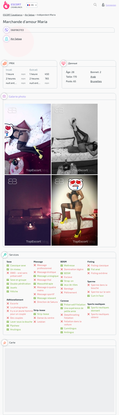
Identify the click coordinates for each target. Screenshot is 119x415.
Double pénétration (20, 283)
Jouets (13, 287)
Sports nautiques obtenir (100, 316)
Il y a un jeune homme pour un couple (21, 312)
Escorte (14, 303)
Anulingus (15, 329)
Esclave (68, 277)
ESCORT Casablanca (12, 14)
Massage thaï (44, 279)
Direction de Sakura (47, 301)
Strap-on (69, 280)
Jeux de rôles (71, 284)
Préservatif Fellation (75, 304)
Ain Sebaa (29, 14)
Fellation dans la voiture (73, 323)
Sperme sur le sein (100, 291)
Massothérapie (45, 283)
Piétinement (70, 292)
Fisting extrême (99, 273)
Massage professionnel (44, 267)
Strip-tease (43, 314)
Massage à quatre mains (46, 289)
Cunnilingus (70, 328)
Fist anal (95, 269)
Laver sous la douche (21, 321)
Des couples (16, 317)
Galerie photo (13, 96)
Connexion (109, 4)
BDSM (67, 273)
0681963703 (17, 30)
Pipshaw (14, 325)
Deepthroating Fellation (71, 316)
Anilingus (69, 332)
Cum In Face (97, 295)
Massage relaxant (46, 298)
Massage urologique (48, 276)
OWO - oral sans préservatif (18, 274)
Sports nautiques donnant (100, 309)
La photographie (18, 307)
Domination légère (74, 269)
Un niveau (15, 269)
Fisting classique (99, 265)
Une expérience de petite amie (74, 310)
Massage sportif (45, 294)
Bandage (68, 288)
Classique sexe (18, 265)
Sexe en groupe (18, 279)
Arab (93, 76)
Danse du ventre (45, 317)
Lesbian (41, 321)
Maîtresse (69, 265)
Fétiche (14, 291)
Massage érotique (46, 272)
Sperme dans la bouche (99, 286)
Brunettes (96, 81)
